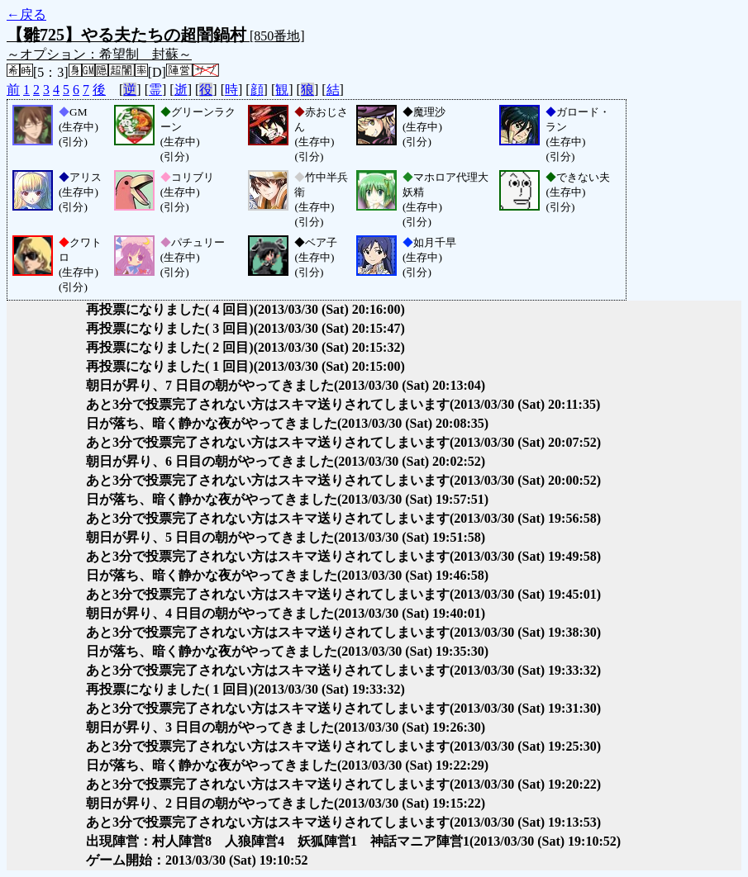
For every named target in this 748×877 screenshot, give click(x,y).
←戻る (26, 14)
